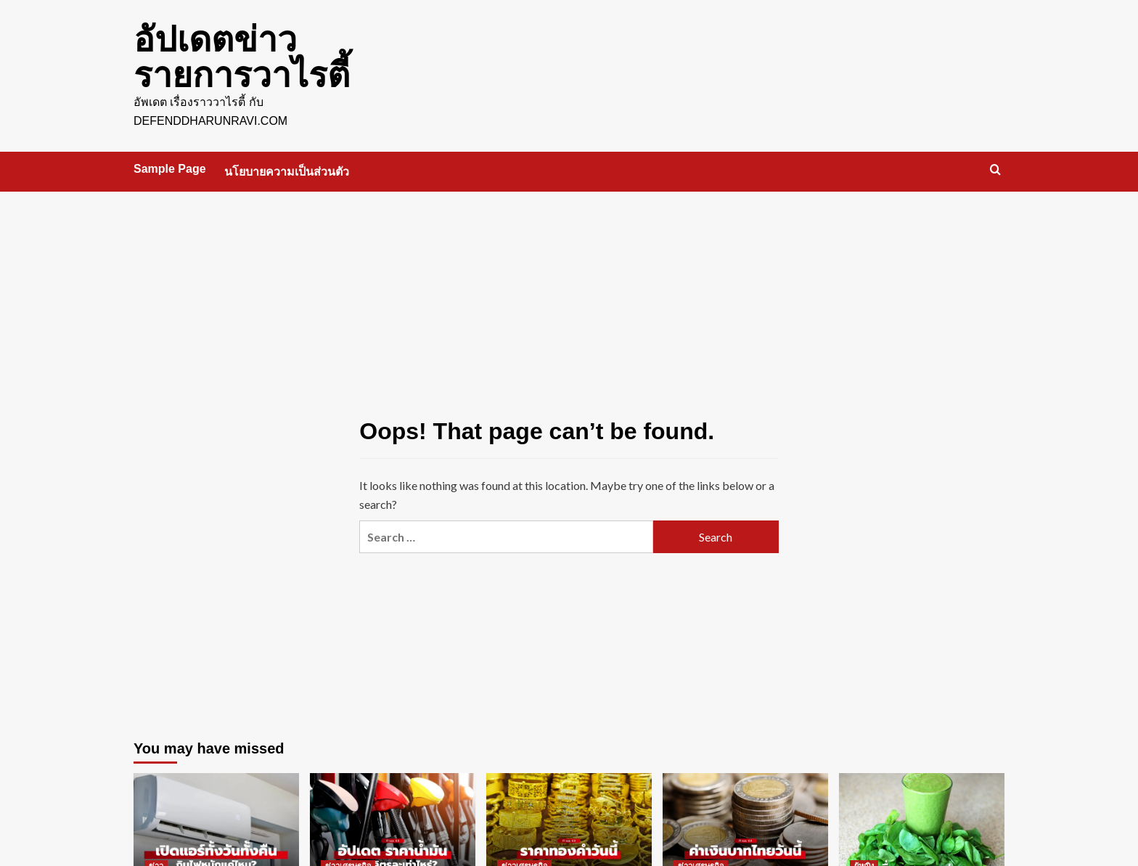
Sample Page (170, 167)
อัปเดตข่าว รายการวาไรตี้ (242, 56)
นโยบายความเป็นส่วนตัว (286, 170)
